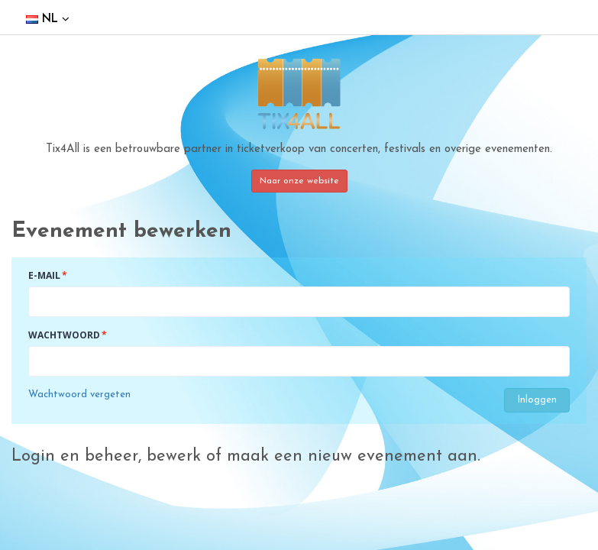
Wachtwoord (64, 334)
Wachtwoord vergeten (79, 395)
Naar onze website (299, 181)
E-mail (44, 275)
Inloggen (537, 400)
